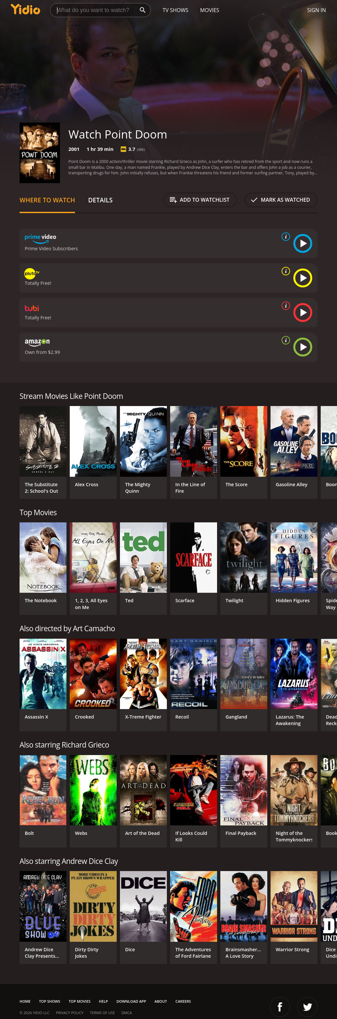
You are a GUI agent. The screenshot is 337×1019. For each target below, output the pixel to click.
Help (103, 1001)
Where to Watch (47, 200)
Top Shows (49, 1001)
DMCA (126, 1012)
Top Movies (80, 1001)
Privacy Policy (69, 1012)
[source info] (284, 236)
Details (100, 200)
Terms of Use (102, 1012)
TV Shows (175, 10)
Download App (131, 1001)
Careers (183, 1001)
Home (25, 1001)
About (160, 1001)
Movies (209, 10)
